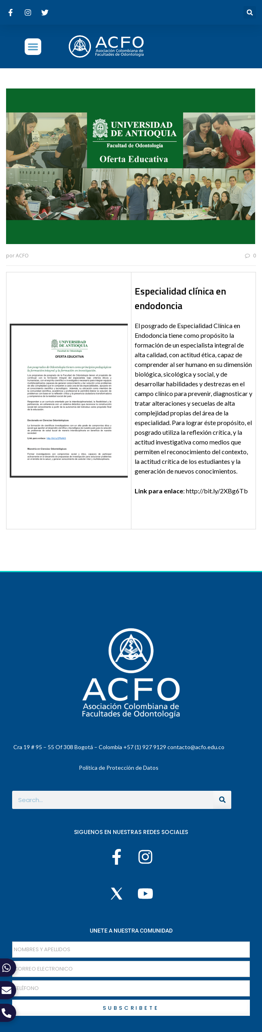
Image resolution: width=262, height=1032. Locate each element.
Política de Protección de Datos (118, 767)
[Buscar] (222, 800)
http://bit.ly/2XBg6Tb (217, 491)
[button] (249, 12)
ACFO (22, 255)
